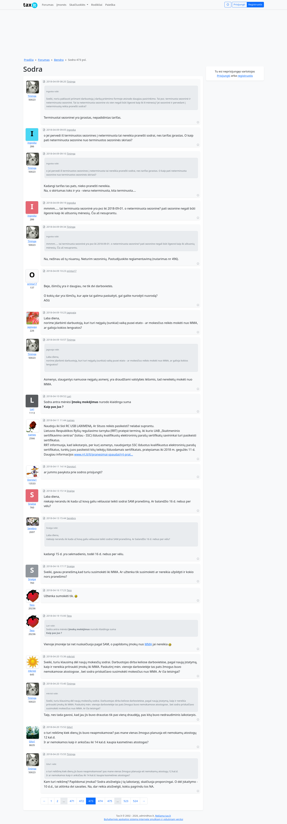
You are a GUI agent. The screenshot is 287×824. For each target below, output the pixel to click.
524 (135, 801)
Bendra (59, 60)
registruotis (245, 75)
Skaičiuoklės (77, 4)
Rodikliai (96, 4)
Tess (32, 604)
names (32, 434)
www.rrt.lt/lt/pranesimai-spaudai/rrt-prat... (103, 454)
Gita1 (32, 741)
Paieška (110, 4)
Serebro (32, 528)
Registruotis (255, 4)
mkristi (32, 670)
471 (72, 801)
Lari (32, 409)
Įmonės (61, 4)
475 (109, 801)
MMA (148, 644)
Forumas (48, 4)
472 (81, 801)
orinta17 (32, 284)
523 (125, 801)
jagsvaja (32, 327)
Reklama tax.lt (163, 815)
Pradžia (29, 60)
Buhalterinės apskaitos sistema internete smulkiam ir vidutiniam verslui (143, 819)
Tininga (32, 96)
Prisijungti (239, 4)
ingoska (32, 142)
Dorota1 (32, 479)
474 (100, 801)
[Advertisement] (235, 136)
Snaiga (32, 503)
